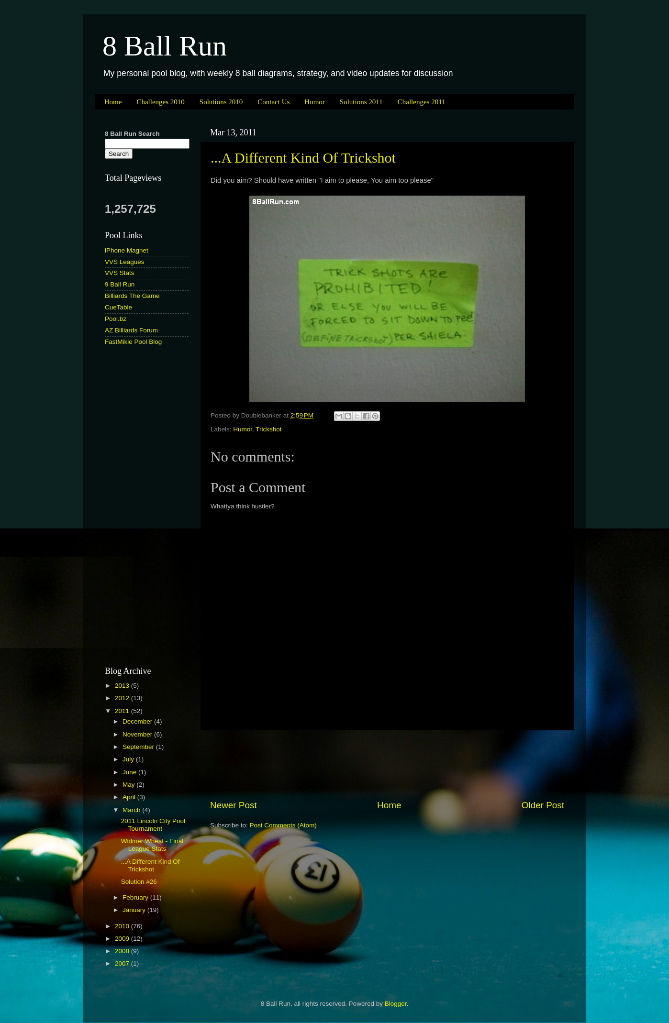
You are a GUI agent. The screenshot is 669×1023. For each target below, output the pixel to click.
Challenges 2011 (422, 102)
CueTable (118, 307)
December (138, 721)
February (136, 897)
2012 (123, 698)
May (129, 784)
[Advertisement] (387, 764)
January (135, 909)
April (130, 797)
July (129, 759)
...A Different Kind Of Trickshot (303, 157)
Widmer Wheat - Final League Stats (152, 844)
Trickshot (268, 429)
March (132, 810)
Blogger (396, 1003)
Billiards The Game (132, 295)
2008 (123, 951)
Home (113, 102)
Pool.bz (115, 318)
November (138, 734)
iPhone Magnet (126, 250)
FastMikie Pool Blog (133, 341)
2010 (123, 926)
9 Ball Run (119, 284)
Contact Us (273, 102)
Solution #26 (139, 881)
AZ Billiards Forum (131, 330)
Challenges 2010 (160, 102)
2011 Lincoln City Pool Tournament (153, 824)
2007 (123, 963)
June (130, 772)
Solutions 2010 (221, 102)
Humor (314, 102)
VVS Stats (119, 272)
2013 (123, 685)
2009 (123, 938)
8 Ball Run (164, 46)
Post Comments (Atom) (283, 825)
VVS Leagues (125, 261)
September (139, 746)
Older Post (543, 805)
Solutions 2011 (361, 102)
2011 (123, 711)
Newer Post (233, 805)
